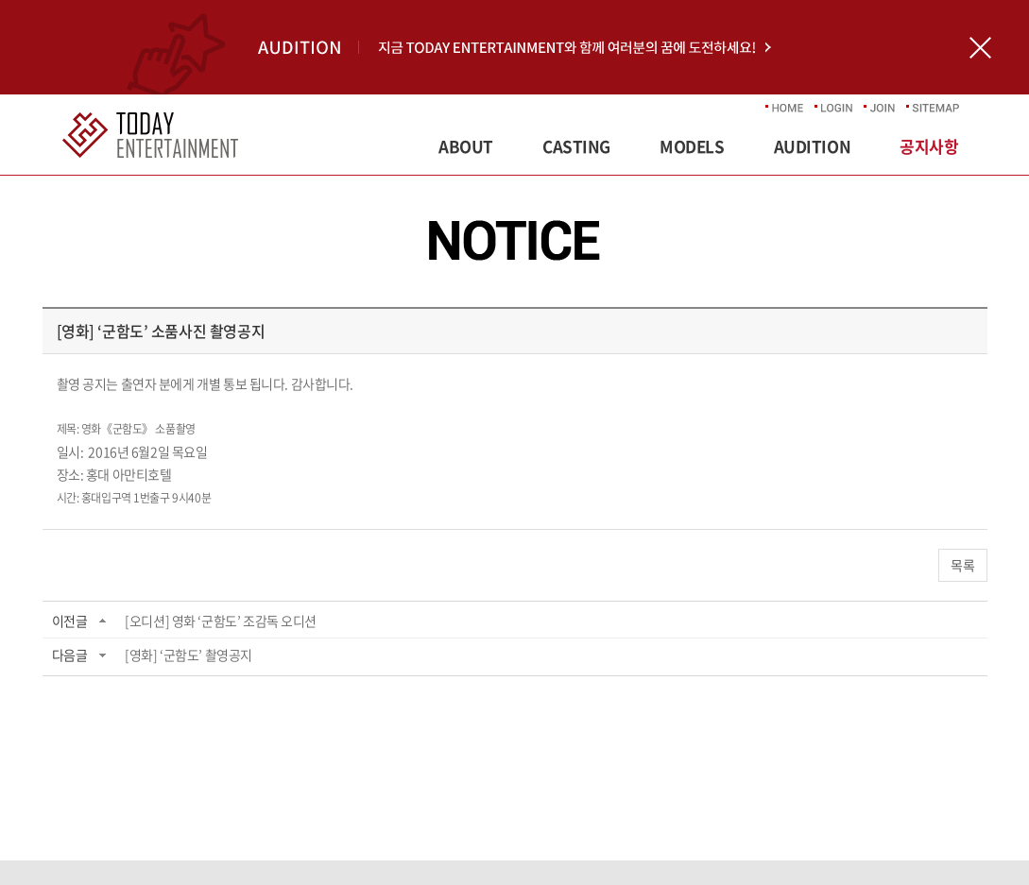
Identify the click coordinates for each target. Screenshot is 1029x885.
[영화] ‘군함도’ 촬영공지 (188, 654)
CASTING (576, 146)
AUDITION (812, 146)
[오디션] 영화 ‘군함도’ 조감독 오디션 (221, 620)
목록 (962, 564)
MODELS (692, 146)
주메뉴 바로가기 (0, 0)
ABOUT (465, 146)
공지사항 (929, 146)
